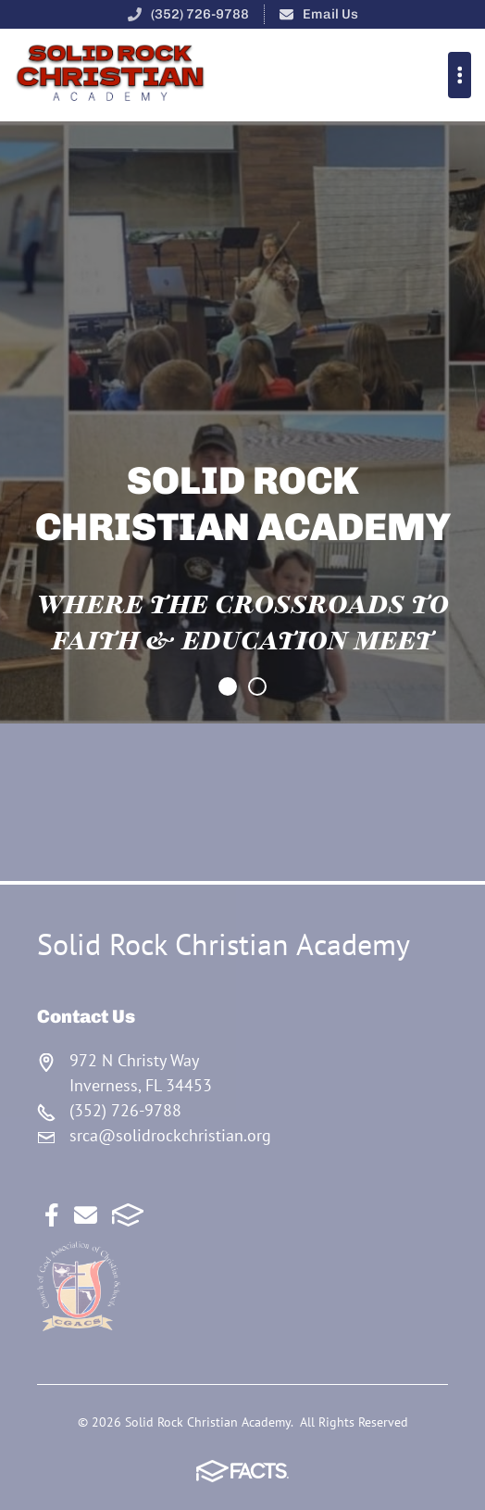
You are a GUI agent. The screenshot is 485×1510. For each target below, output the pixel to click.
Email (85, 1215)
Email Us (330, 14)
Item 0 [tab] (236, 688)
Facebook (51, 1215)
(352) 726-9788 (200, 14)
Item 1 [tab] (266, 688)
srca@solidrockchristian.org (170, 1135)
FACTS (128, 1215)
